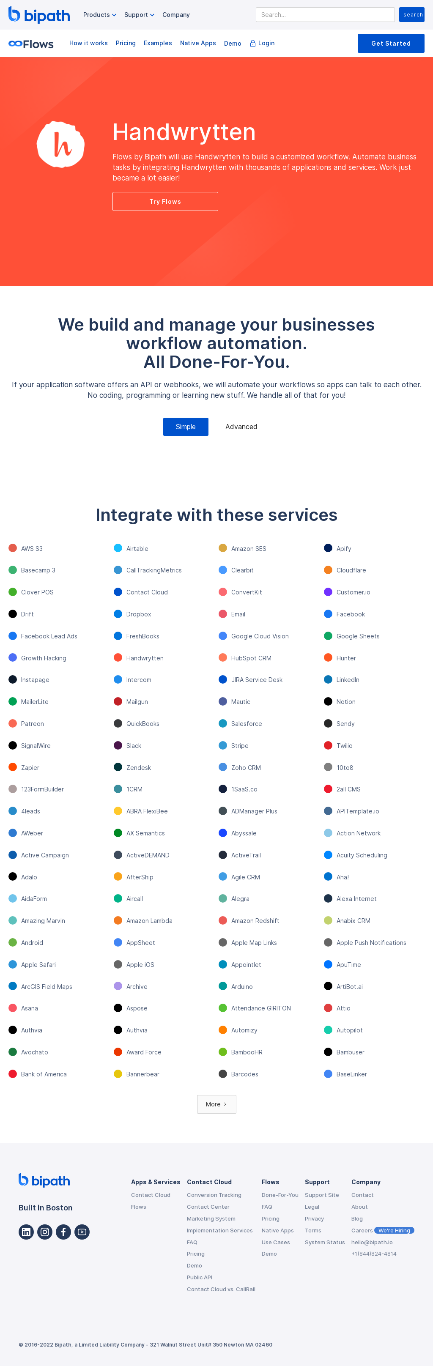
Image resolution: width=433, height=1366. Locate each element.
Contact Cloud (150, 1194)
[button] (100, 15)
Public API (199, 1277)
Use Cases (276, 1242)
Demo (232, 43)
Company (176, 14)
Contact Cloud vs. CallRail (221, 1289)
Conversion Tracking (214, 1194)
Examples (158, 43)
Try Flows (165, 201)
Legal (312, 1206)
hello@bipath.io (372, 1242)
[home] (39, 15)
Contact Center (208, 1206)
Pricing (126, 43)
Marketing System (211, 1218)
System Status (325, 1242)
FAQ (192, 1242)
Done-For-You (280, 1194)
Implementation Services (220, 1230)
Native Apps (198, 43)
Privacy (314, 1218)
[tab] (185, 427)
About (359, 1206)
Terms (313, 1230)
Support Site (322, 1194)
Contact (362, 1194)
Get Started (391, 43)
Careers (382, 1230)
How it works (88, 43)
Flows (138, 1206)
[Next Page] (216, 1104)
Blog (357, 1218)
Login (266, 43)
